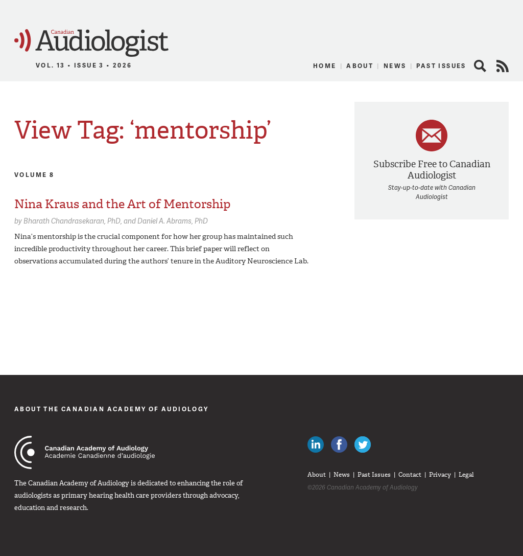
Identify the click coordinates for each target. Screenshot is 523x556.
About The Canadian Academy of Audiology (111, 409)
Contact (409, 475)
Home (325, 65)
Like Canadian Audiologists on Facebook (339, 444)
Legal (466, 475)
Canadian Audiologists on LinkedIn (315, 444)
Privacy (440, 475)
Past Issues (441, 65)
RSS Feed (502, 66)
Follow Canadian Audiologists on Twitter (362, 444)
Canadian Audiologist (91, 43)
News (395, 65)
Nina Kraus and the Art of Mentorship (122, 204)
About (359, 65)
